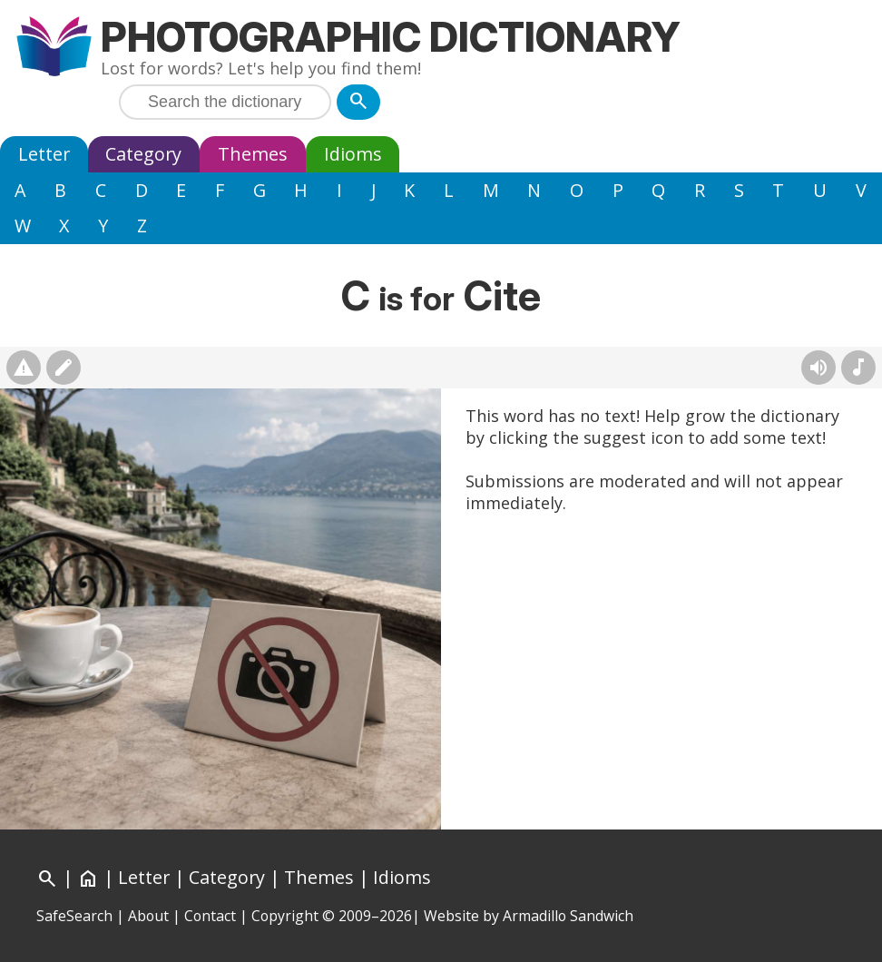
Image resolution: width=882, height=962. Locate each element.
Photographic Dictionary (391, 37)
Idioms (353, 154)
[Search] (358, 102)
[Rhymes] (858, 367)
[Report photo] (23, 367)
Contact (210, 916)
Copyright (284, 916)
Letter (44, 154)
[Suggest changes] (63, 367)
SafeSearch (74, 916)
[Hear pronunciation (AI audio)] (818, 367)
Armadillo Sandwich (568, 916)
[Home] (88, 877)
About (148, 916)
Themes (253, 154)
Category (143, 154)
